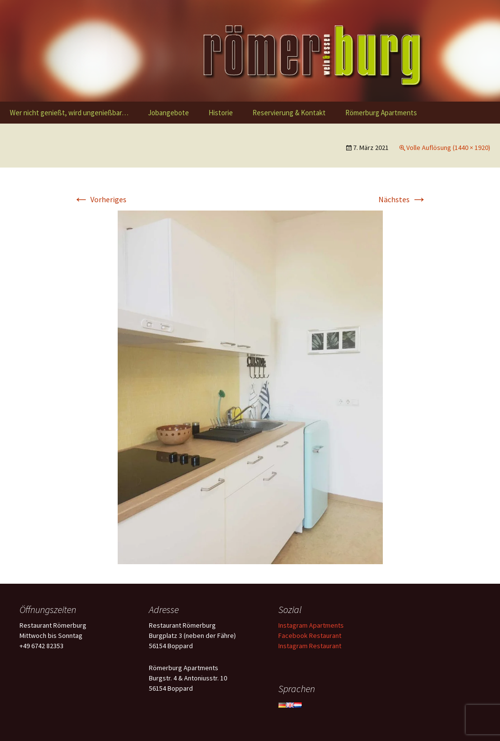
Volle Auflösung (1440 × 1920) (448, 147)
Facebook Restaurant (309, 635)
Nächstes (402, 199)
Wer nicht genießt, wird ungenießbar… (69, 112)
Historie (220, 112)
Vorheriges (99, 199)
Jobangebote (168, 112)
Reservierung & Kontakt (289, 112)
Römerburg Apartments (381, 112)
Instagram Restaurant (309, 645)
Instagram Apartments (311, 625)
